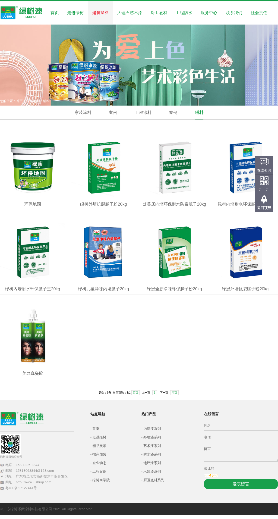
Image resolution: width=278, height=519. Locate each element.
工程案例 (99, 471)
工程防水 (184, 12)
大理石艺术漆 (129, 12)
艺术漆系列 (152, 446)
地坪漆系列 (152, 463)
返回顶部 (264, 208)
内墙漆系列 (152, 429)
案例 (113, 112)
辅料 (199, 112)
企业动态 (99, 463)
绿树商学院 (101, 480)
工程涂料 (143, 112)
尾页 (174, 392)
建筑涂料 (100, 12)
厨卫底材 (159, 12)
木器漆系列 (152, 471)
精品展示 (99, 446)
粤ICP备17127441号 (21, 488)
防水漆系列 (152, 454)
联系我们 (234, 12)
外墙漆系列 (152, 437)
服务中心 (209, 12)
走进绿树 (75, 12)
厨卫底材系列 (153, 480)
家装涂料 (83, 112)
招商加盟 (99, 454)
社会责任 (259, 12)
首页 (55, 12)
